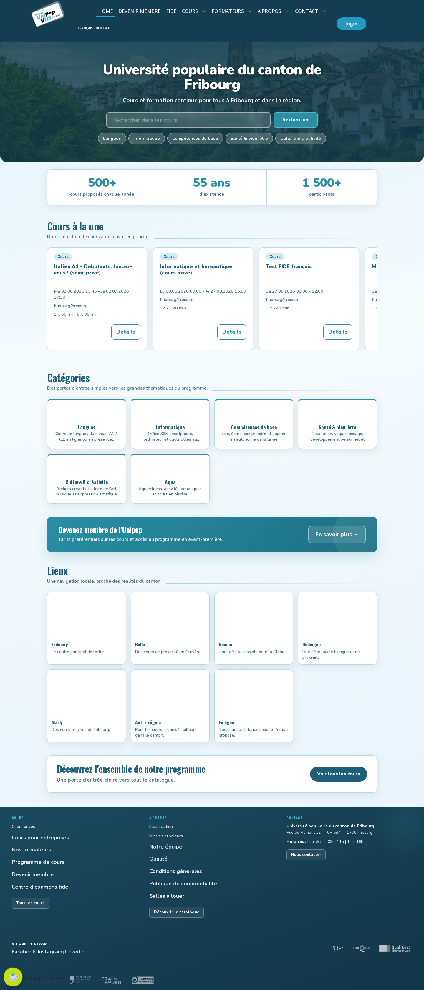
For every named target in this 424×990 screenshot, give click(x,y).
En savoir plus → (337, 534)
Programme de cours (38, 862)
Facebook (23, 951)
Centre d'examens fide (40, 886)
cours (190, 11)
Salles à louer (166, 896)
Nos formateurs (31, 849)
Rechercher (295, 119)
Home (105, 11)
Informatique (146, 138)
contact (306, 11)
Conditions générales (175, 871)
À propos (269, 11)
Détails (125, 331)
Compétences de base (195, 138)
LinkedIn (75, 951)
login (351, 23)
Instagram (50, 951)
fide (171, 11)
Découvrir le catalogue (176, 912)
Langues (112, 138)
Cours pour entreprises (40, 837)
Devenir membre (33, 874)
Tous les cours (30, 903)
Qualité (158, 858)
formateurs (228, 11)
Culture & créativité (300, 138)
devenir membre (139, 11)
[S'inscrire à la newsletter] (13, 977)
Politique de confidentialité (183, 883)
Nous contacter (306, 854)
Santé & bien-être (249, 138)
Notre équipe (165, 846)
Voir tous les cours (338, 774)
